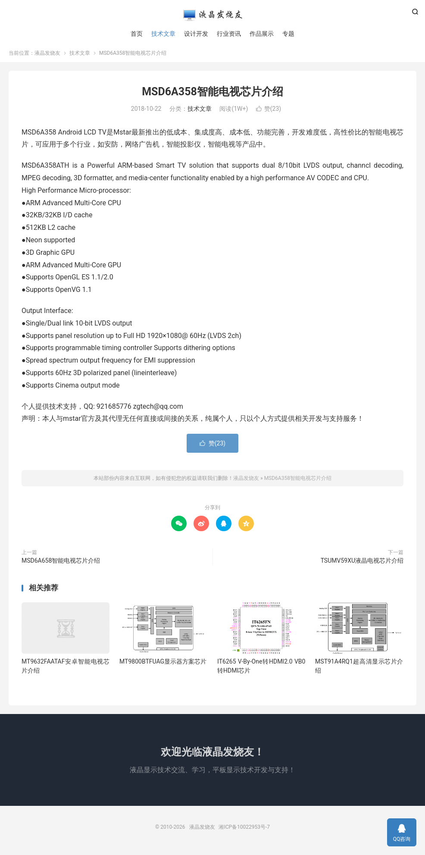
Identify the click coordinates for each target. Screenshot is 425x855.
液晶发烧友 (212, 15)
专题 (288, 34)
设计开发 (196, 34)
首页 (137, 34)
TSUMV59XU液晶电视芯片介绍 (362, 564)
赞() (268, 112)
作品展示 (262, 34)
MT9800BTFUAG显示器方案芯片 (162, 664)
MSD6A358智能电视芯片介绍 (212, 95)
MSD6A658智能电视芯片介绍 (61, 564)
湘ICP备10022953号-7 (244, 830)
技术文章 (163, 34)
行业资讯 (229, 34)
